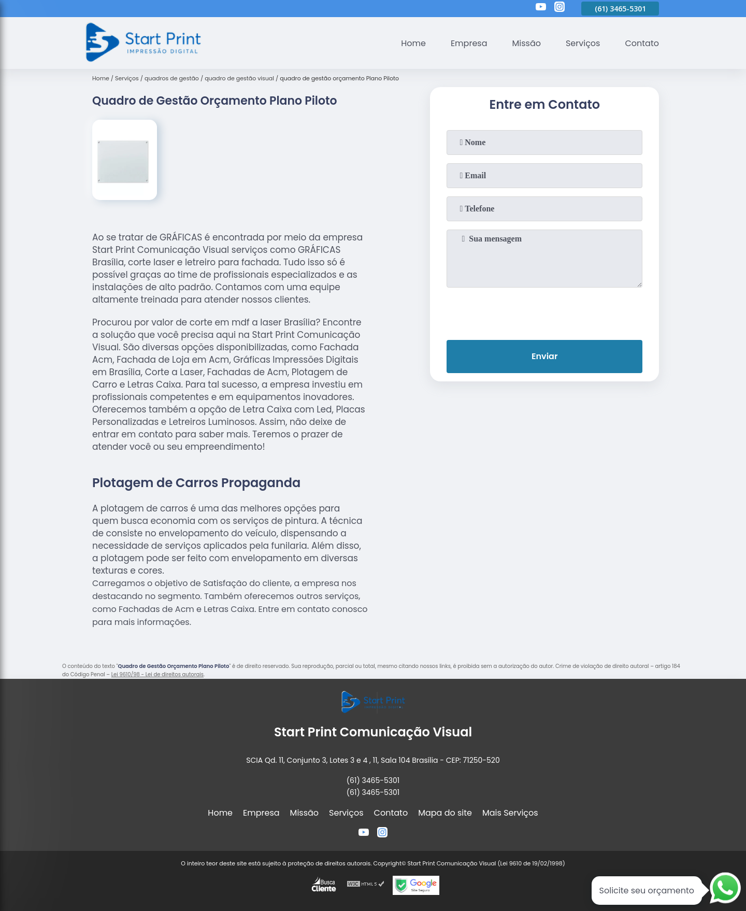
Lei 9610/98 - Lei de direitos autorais (157, 674)
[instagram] (559, 8)
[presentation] (544, 311)
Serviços (583, 43)
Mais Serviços (510, 813)
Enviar (544, 356)
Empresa (469, 43)
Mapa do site (445, 813)
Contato (642, 43)
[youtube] (541, 8)
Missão (526, 43)
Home (413, 43)
